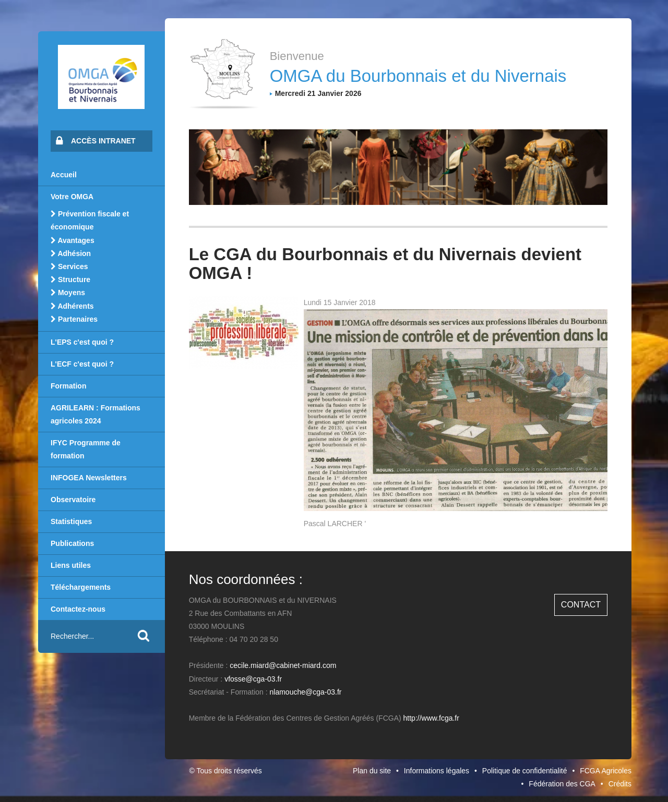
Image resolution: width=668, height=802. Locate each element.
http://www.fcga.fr (431, 718)
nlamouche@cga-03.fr (306, 692)
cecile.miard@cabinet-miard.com (283, 665)
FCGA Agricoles (605, 771)
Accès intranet (96, 140)
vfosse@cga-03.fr (253, 679)
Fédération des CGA (562, 784)
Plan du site (372, 771)
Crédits (620, 784)
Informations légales (436, 771)
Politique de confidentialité (524, 771)
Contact (581, 604)
